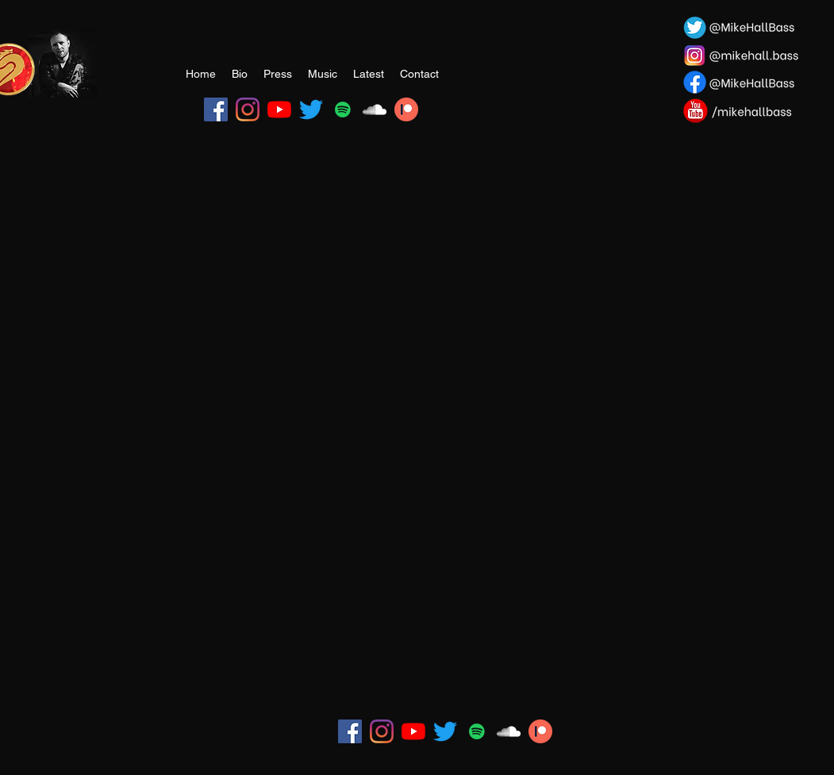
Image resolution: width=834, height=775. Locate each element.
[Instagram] (247, 109)
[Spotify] (343, 109)
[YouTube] (279, 109)
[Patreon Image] (406, 109)
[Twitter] (311, 109)
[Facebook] (216, 109)
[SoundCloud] (374, 109)
